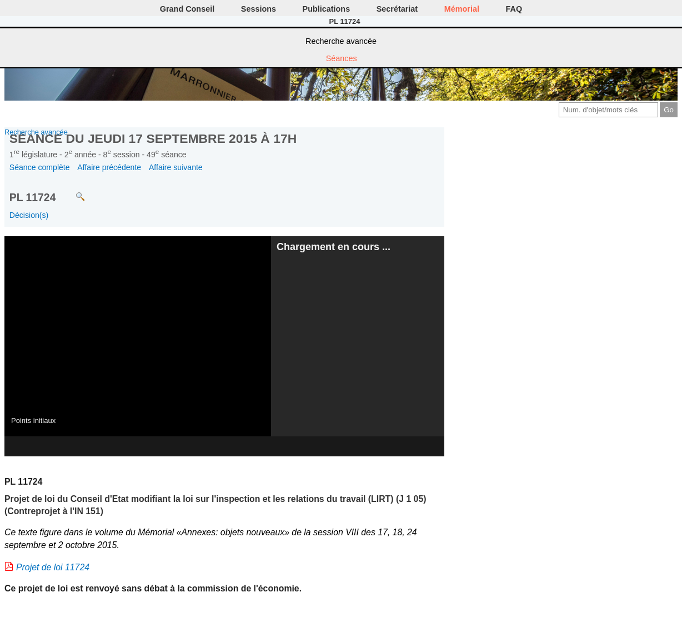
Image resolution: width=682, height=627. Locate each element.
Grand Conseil (187, 8)
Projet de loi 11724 (52, 567)
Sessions (258, 8)
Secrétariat (397, 8)
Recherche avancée (341, 41)
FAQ (514, 8)
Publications (326, 8)
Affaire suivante (176, 167)
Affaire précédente (109, 167)
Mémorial (461, 8)
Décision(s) (28, 215)
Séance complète (39, 167)
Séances (341, 58)
